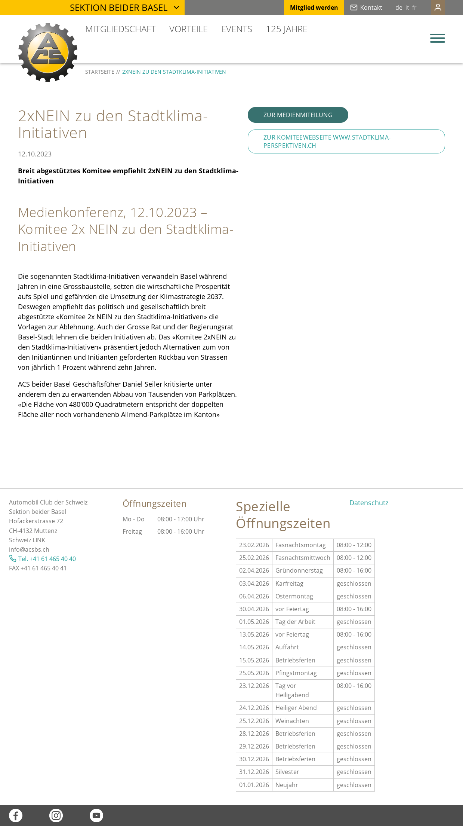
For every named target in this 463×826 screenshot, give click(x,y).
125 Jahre (287, 28)
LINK (39, 540)
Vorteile (188, 28)
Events (236, 28)
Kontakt (356, 7)
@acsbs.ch (34, 549)
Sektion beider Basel (118, 7)
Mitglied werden (299, 7)
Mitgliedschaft (120, 28)
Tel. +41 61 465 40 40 (47, 559)
